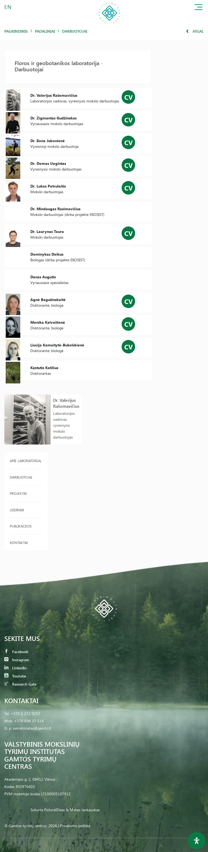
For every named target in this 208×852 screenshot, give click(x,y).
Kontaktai (19, 542)
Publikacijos (21, 526)
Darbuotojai (21, 477)
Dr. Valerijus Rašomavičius (66, 403)
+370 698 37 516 (29, 720)
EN (8, 6)
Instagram (16, 659)
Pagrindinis (16, 31)
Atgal (195, 31)
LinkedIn (15, 667)
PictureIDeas (54, 809)
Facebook (16, 651)
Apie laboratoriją (25, 460)
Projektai (18, 493)
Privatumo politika (75, 825)
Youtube (15, 676)
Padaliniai (45, 31)
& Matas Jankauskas (83, 809)
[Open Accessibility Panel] (196, 840)
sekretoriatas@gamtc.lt (32, 728)
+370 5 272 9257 (25, 713)
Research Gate (20, 684)
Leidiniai (17, 509)
